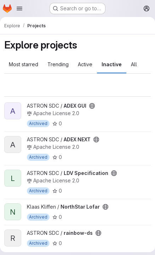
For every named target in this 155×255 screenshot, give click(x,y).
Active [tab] (85, 64)
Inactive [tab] (112, 64)
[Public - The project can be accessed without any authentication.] (92, 106)
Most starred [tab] (23, 64)
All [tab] (134, 64)
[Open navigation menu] (19, 8)
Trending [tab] (58, 64)
